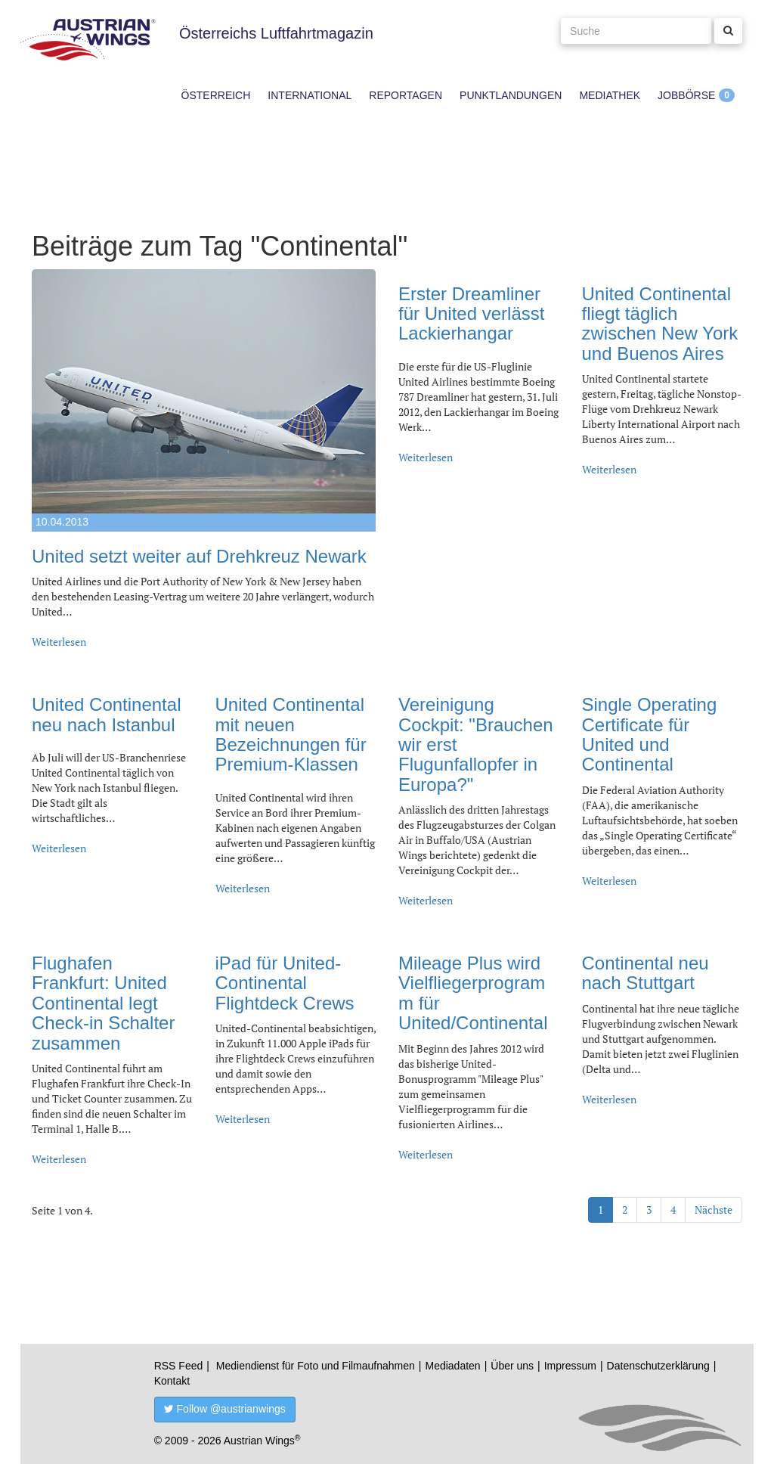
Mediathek (609, 95)
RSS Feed (178, 1366)
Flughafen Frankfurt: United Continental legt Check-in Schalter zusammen (103, 1003)
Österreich (216, 95)
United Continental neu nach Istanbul (106, 714)
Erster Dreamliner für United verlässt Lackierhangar (471, 314)
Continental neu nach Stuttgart (645, 973)
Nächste (713, 1209)
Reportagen (405, 95)
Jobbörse (686, 95)
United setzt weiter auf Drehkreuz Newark (199, 556)
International (309, 95)
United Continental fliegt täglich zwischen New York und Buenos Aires (660, 324)
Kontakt (172, 1381)
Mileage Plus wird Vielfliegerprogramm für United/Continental (472, 993)
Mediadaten (452, 1366)
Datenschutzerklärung (658, 1366)
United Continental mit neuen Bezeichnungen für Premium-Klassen (291, 734)
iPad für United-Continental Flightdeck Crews (284, 983)
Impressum (570, 1366)
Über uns (512, 1366)
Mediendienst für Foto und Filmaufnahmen (315, 1366)
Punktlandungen (511, 95)
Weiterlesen (59, 641)
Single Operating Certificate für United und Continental (649, 734)
